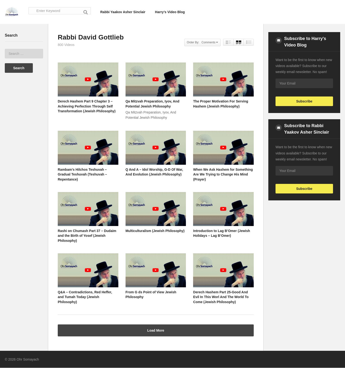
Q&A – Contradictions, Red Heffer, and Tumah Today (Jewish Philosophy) (85, 297)
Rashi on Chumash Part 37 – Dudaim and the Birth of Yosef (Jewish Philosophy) (87, 236)
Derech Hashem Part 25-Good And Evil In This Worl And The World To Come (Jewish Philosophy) (220, 297)
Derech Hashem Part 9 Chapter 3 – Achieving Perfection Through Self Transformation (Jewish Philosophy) (86, 106)
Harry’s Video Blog (170, 12)
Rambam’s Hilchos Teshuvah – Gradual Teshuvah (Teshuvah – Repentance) (82, 174)
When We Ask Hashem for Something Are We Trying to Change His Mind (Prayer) (223, 174)
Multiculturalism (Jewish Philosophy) (155, 231)
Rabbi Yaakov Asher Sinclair (122, 12)
